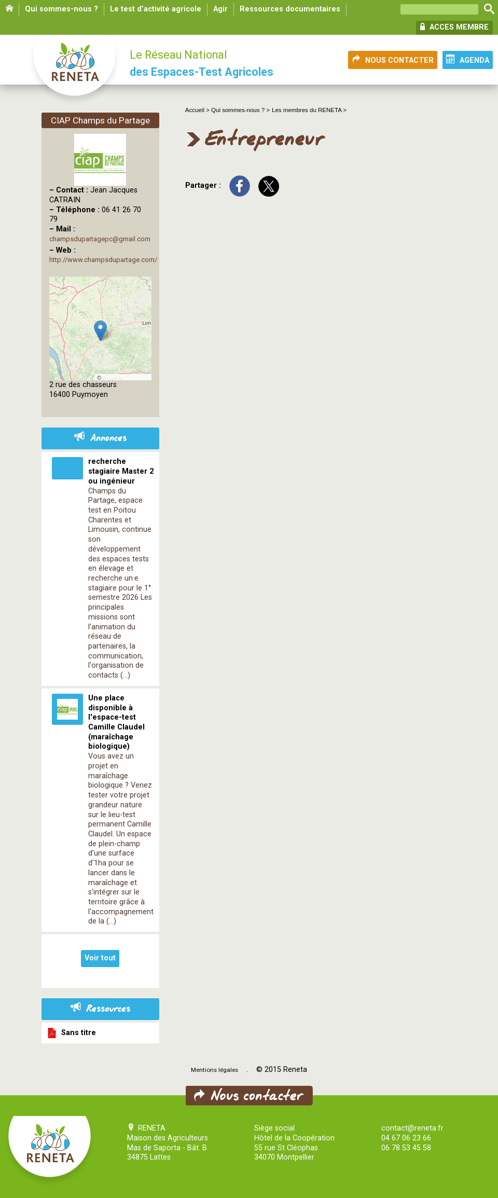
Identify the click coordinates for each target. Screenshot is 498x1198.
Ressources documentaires (290, 9)
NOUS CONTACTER (393, 59)
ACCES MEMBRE (454, 27)
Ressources (100, 1009)
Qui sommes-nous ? (61, 9)
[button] (100, 330)
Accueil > (198, 110)
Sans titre (71, 1033)
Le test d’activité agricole (155, 9)
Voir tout (100, 958)
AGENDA (467, 59)
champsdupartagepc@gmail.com (99, 239)
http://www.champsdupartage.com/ (103, 260)
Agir (220, 9)
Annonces (100, 438)
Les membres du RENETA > (309, 110)
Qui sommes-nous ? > (240, 110)
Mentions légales (214, 1069)
